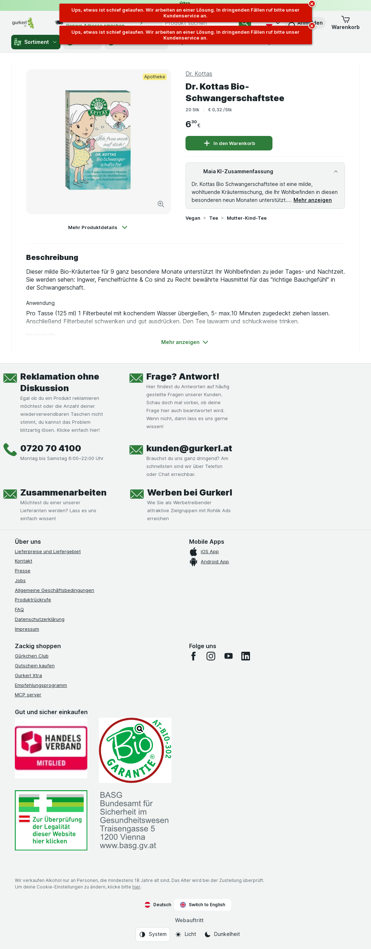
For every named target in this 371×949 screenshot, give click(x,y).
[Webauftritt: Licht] (185, 934)
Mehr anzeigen (312, 200)
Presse (22, 570)
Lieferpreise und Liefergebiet (48, 551)
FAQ (19, 609)
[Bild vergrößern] (161, 204)
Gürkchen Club (32, 656)
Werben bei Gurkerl (189, 492)
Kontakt (23, 561)
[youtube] (228, 656)
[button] (346, 23)
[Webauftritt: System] (153, 934)
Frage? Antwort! (183, 376)
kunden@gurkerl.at (189, 448)
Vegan (193, 218)
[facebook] (193, 656)
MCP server (28, 694)
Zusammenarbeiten (63, 492)
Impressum (27, 629)
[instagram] (211, 656)
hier (136, 887)
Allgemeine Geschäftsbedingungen (54, 590)
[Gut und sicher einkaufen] (135, 750)
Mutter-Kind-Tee (247, 218)
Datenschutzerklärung (39, 619)
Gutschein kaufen (35, 665)
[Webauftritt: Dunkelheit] (222, 934)
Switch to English (202, 905)
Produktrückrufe (33, 599)
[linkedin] (245, 656)
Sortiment (36, 42)
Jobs (20, 580)
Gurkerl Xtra (28, 675)
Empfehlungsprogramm (41, 685)
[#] (51, 820)
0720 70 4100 (50, 448)
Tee (213, 218)
